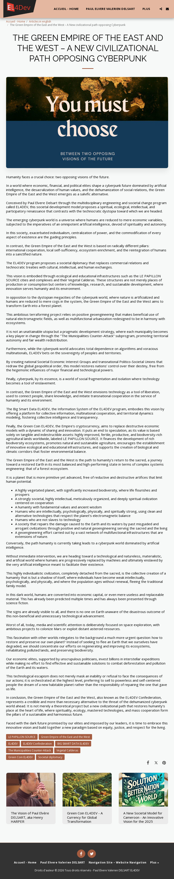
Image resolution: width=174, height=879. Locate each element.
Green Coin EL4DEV (20, 757)
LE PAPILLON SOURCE (21, 737)
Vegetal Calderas (67, 750)
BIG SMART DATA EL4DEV (73, 744)
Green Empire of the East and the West (65, 737)
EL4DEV (13, 744)
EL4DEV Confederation (37, 744)
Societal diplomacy (50, 757)
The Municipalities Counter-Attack (29, 750)
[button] (161, 8)
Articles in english (40, 21)
